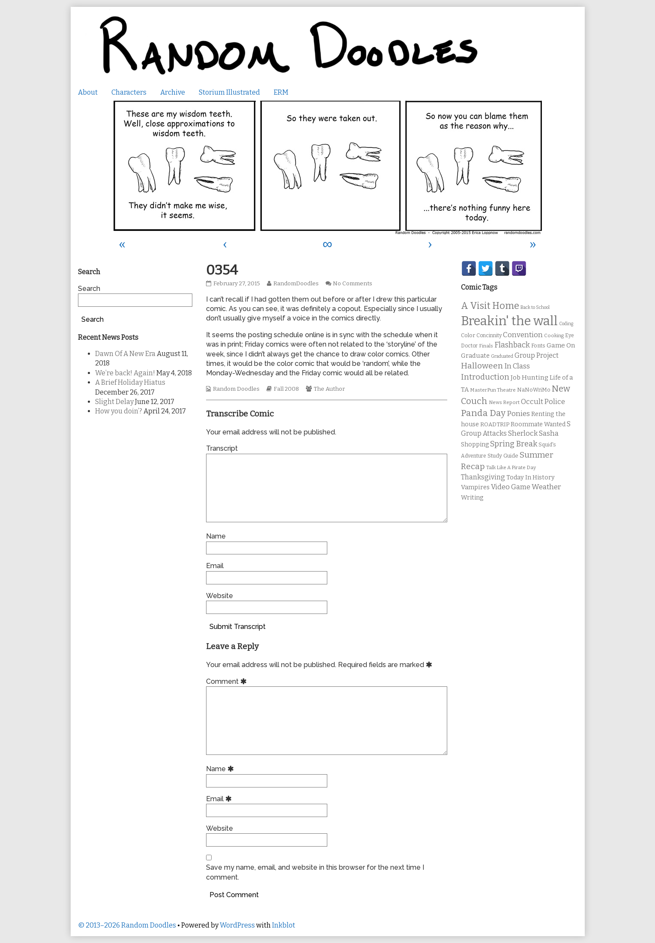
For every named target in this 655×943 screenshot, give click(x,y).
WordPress (237, 925)
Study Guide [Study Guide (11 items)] (503, 455)
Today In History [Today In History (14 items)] (530, 477)
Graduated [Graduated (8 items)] (502, 356)
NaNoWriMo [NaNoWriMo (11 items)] (533, 389)
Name (216, 536)
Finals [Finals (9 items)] (486, 346)
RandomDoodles (296, 283)
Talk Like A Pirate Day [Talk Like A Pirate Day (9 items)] (511, 467)
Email (215, 566)
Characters (129, 92)
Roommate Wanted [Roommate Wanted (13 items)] (538, 424)
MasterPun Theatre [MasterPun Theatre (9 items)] (493, 390)
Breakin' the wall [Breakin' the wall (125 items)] (509, 321)
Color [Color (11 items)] (468, 335)
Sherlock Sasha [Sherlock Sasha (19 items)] (533, 433)
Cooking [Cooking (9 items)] (554, 335)
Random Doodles (236, 389)
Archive (172, 92)
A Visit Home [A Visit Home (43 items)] (490, 305)
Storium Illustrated (229, 92)
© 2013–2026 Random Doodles (127, 925)
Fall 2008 (286, 389)
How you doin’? (118, 411)
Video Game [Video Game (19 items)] (510, 487)
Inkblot (283, 925)
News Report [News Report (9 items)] (504, 402)
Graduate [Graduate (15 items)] (475, 355)
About (88, 92)
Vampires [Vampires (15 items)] (475, 487)
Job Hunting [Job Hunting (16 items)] (529, 377)
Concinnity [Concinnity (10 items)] (489, 335)
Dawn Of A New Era (125, 354)
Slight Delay (114, 402)
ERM (281, 92)
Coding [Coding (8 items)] (566, 323)
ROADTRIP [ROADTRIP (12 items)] (494, 424)
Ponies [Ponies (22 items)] (518, 413)
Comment (227, 681)
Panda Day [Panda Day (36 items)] (483, 413)
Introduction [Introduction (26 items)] (485, 377)
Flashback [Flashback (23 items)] (512, 345)
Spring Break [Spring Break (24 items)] (513, 444)
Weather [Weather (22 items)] (546, 486)
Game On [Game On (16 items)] (561, 345)
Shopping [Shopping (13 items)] (475, 444)
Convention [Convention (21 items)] (523, 334)
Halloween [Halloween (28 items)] (482, 366)
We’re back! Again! (125, 373)
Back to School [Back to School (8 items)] (535, 307)
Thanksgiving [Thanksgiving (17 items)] (483, 477)
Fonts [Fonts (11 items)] (538, 345)
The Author (329, 389)
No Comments (352, 283)
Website (219, 596)
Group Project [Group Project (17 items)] (536, 355)
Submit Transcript (237, 627)
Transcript (222, 448)
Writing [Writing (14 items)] (472, 497)
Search (89, 288)
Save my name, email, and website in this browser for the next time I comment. (315, 872)
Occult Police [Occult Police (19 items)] (543, 402)
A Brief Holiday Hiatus (130, 382)
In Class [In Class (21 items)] (517, 366)
